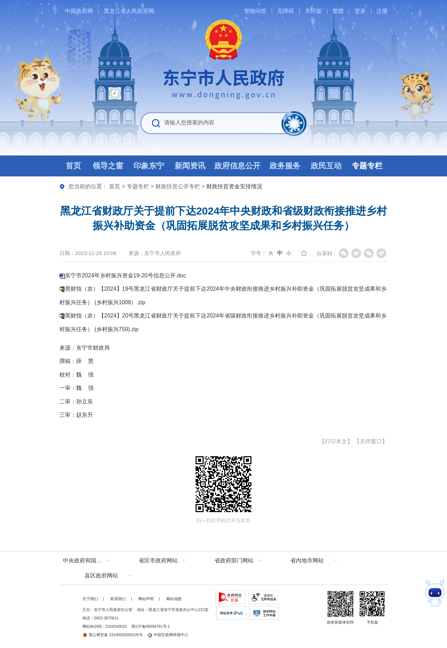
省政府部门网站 (234, 560)
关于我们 (90, 599)
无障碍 (285, 11)
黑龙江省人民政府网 (129, 11)
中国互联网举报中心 (167, 635)
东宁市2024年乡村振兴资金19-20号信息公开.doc (125, 275)
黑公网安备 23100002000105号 (112, 635)
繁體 (338, 11)
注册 (382, 11)
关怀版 (313, 11)
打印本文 (336, 441)
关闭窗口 (371, 441)
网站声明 (146, 599)
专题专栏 (138, 186)
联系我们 (118, 599)
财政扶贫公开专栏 (177, 186)
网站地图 (174, 599)
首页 (114, 186)
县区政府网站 (101, 575)
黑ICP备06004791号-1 (150, 626)
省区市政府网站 (158, 560)
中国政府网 (79, 11)
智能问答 (255, 11)
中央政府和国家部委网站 (88, 560)
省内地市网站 (307, 560)
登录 (360, 11)
